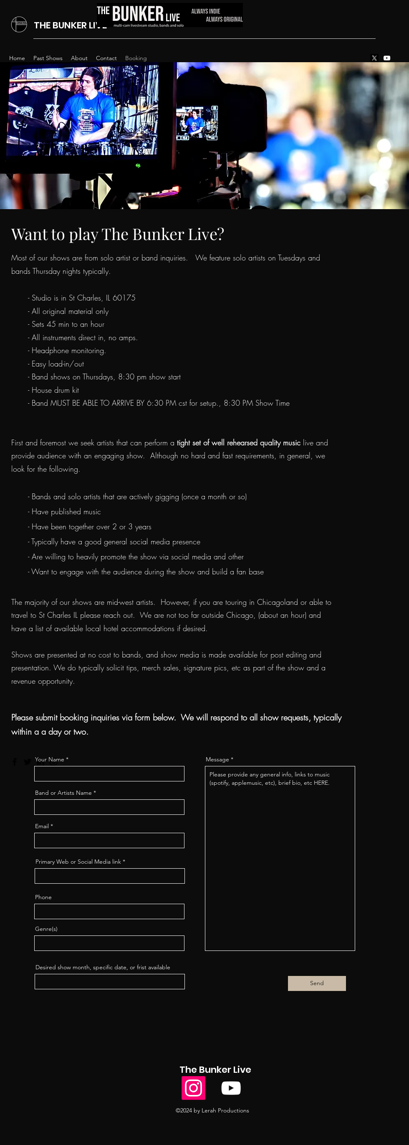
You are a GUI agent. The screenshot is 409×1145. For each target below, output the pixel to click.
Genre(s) (46, 929)
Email (42, 826)
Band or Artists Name (63, 793)
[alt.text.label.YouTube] (387, 58)
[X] (374, 58)
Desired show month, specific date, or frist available (102, 967)
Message (217, 759)
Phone (43, 897)
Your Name (49, 759)
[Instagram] (193, 1088)
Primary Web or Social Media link (78, 861)
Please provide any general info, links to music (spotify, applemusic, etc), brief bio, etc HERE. (280, 858)
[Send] (317, 983)
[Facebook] (15, 762)
